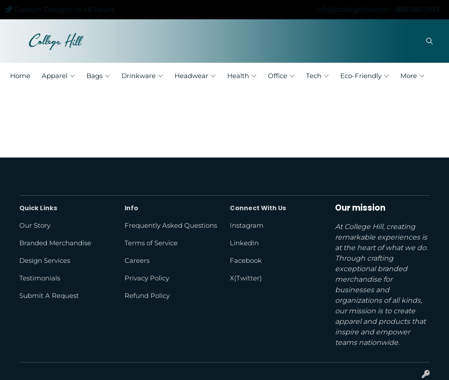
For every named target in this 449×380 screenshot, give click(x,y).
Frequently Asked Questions (171, 225)
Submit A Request (49, 296)
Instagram (247, 225)
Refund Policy (147, 296)
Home (20, 76)
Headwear (195, 76)
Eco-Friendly (364, 76)
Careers (137, 261)
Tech (317, 76)
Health (242, 76)
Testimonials (39, 278)
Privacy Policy (147, 278)
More (412, 76)
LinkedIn (244, 243)
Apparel (58, 76)
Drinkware (142, 76)
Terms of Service (151, 243)
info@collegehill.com (352, 9)
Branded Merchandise (55, 243)
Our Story (34, 225)
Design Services (44, 261)
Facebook (246, 261)
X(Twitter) (246, 278)
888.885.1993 (417, 9)
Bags (98, 76)
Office (281, 76)
